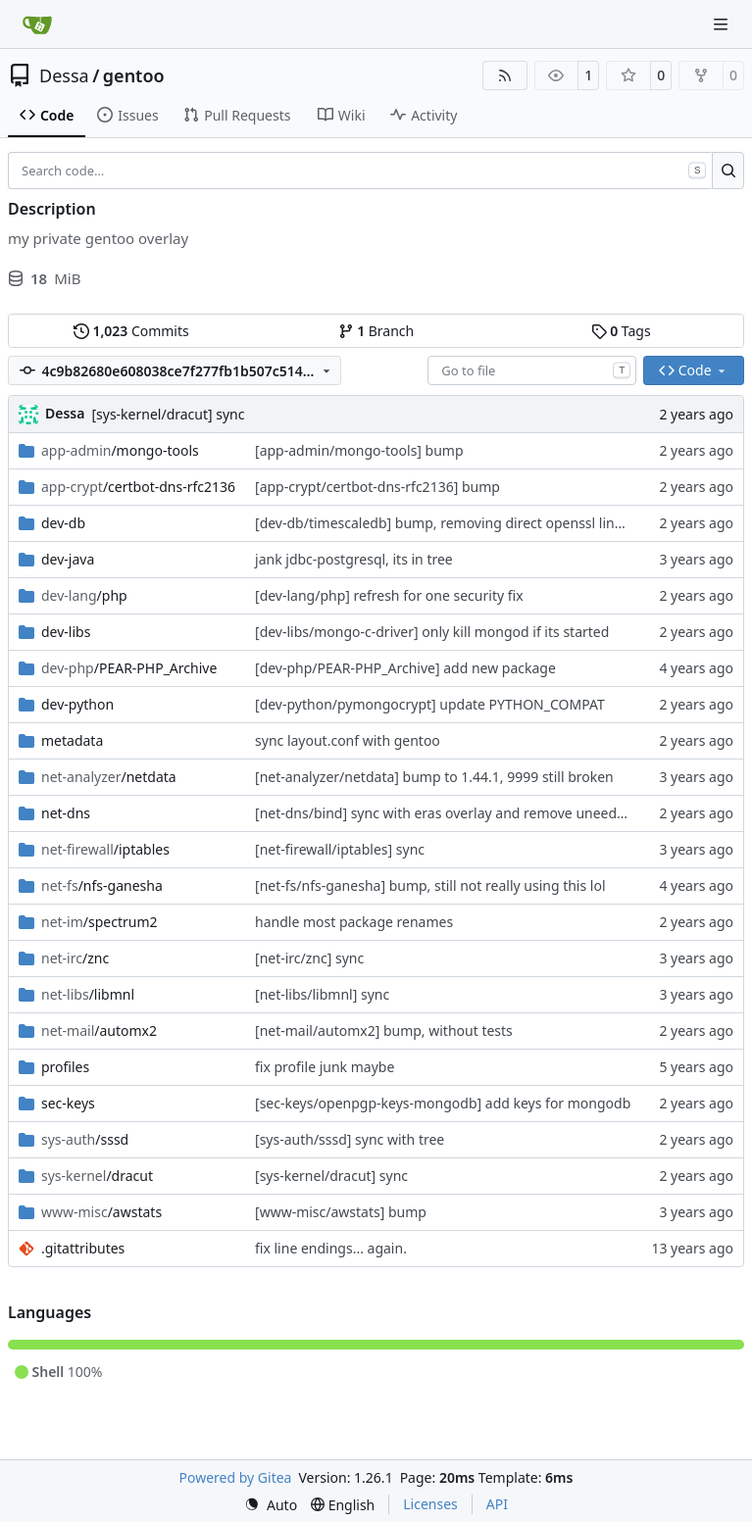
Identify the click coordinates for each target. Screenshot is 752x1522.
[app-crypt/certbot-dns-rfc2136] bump (377, 486)
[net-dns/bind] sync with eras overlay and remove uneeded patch (464, 813)
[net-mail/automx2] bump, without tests (384, 1030)
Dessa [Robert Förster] (64, 413)
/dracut (97, 1175)
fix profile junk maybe (324, 1066)
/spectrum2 (99, 921)
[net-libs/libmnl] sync (322, 994)
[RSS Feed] (504, 75)
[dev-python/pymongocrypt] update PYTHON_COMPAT (430, 704)
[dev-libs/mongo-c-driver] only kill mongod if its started (432, 631)
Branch (376, 330)
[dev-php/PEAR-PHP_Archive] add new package (405, 668)
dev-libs (65, 631)
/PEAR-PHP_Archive (129, 668)
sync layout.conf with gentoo (347, 740)
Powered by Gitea (235, 1477)
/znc (75, 958)
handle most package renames (354, 921)
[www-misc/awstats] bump (340, 1212)
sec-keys (68, 1103)
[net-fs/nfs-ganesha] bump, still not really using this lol (430, 885)
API (497, 1504)
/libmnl (87, 994)
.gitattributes (83, 1248)
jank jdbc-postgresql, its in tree (354, 559)
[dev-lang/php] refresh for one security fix (389, 595)
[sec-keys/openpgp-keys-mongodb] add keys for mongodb (442, 1103)
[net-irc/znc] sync (309, 958)
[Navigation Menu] (722, 24)
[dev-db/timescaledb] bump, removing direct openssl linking (448, 523)
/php (84, 595)
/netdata (108, 776)
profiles (65, 1066)
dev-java (67, 559)
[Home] (37, 24)
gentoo (134, 75)
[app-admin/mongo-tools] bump (359, 450)
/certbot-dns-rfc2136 (138, 486)
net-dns (65, 813)
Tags (621, 330)
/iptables (105, 849)
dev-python (77, 704)
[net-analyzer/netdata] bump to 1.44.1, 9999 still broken (434, 776)
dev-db (63, 523)
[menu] (270, 1505)
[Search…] (728, 170)
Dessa (64, 75)
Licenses (430, 1504)
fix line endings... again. (331, 1248)
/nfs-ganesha (102, 885)
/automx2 (99, 1030)
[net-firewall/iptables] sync (340, 849)
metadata (72, 740)
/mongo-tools (120, 450)
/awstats (101, 1212)
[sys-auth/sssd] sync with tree (349, 1139)
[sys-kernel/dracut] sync (167, 414)
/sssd (84, 1139)
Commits (131, 330)
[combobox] (531, 370)
